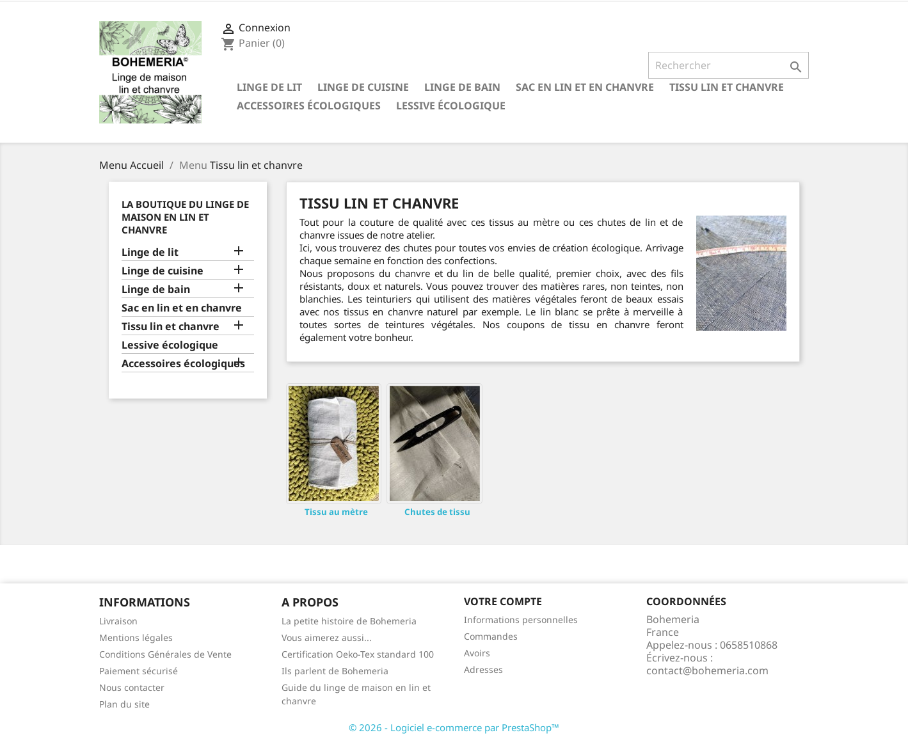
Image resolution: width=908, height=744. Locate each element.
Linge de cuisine (363, 87)
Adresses (483, 669)
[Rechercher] (728, 65)
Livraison (118, 621)
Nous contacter (131, 687)
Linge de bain (462, 87)
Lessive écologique (451, 106)
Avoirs (477, 653)
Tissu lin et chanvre (726, 87)
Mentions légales (136, 637)
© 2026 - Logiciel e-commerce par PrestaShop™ (454, 727)
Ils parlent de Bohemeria (335, 671)
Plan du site (124, 704)
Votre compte (503, 601)
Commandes (491, 636)
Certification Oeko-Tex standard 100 (358, 654)
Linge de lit (269, 87)
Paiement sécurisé (138, 671)
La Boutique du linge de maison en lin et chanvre (185, 217)
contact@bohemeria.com (707, 670)
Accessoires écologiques (309, 106)
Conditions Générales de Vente (165, 654)
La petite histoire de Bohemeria (349, 621)
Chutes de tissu (437, 512)
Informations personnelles (521, 619)
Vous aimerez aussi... (327, 637)
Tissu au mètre (336, 512)
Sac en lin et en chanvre (585, 87)
